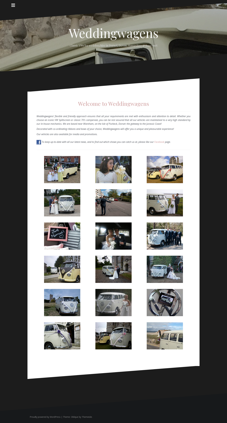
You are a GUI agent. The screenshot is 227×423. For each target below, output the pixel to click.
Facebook (159, 142)
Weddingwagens (113, 32)
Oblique (74, 416)
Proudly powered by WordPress (45, 416)
